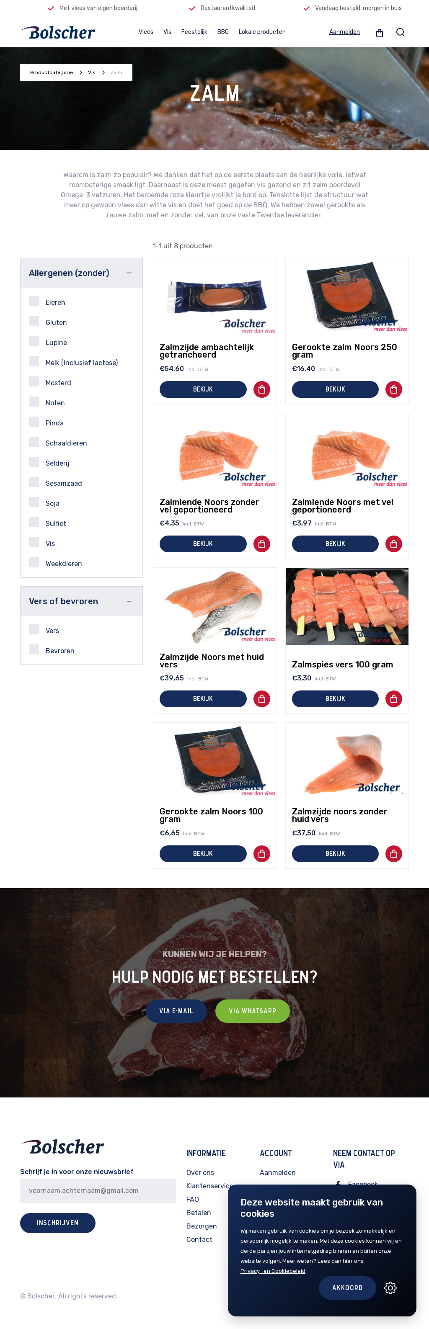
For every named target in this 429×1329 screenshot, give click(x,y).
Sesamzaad (55, 482)
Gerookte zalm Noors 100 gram (211, 815)
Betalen (198, 1213)
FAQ (192, 1199)
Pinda (46, 422)
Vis (167, 32)
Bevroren (52, 649)
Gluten (48, 321)
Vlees (146, 32)
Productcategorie (51, 72)
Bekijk (203, 389)
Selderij (49, 462)
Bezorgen (201, 1226)
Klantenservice (209, 1186)
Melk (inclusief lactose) (73, 361)
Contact (199, 1240)
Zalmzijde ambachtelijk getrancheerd (207, 350)
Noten (47, 402)
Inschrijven (58, 1223)
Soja (44, 502)
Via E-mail (176, 1011)
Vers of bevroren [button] (63, 601)
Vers (44, 629)
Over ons (200, 1173)
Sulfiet (47, 522)
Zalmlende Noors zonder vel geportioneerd (209, 505)
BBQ (223, 32)
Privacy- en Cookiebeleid (272, 1271)
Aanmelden (344, 32)
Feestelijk (194, 32)
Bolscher (41, 1296)
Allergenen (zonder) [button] (69, 273)
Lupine (48, 341)
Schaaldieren (58, 442)
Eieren (47, 301)
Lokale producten (262, 32)
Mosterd (50, 381)
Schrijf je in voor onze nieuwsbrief (77, 1172)
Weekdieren (55, 562)
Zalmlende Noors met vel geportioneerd (342, 505)
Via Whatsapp (253, 1011)
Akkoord (347, 1288)
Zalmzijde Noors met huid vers (212, 660)
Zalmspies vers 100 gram (342, 664)
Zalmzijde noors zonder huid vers (340, 815)
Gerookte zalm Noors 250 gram (344, 350)
